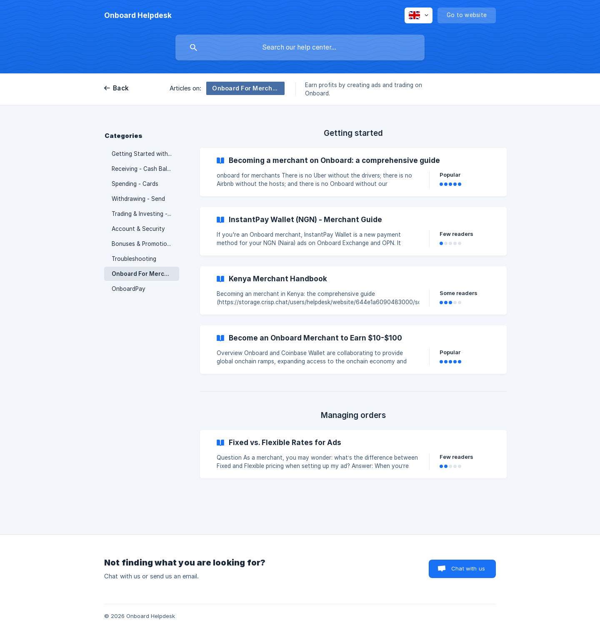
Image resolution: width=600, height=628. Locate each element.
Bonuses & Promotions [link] (142, 243)
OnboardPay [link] (128, 288)
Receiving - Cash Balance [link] (145, 168)
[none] (138, 15)
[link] (353, 172)
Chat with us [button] (468, 568)
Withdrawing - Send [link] (138, 198)
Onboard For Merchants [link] (145, 273)
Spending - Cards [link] (135, 183)
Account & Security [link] (138, 228)
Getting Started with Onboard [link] (145, 153)
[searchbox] (300, 47)
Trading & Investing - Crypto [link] (145, 213)
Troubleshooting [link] (134, 258)
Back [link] (121, 88)
